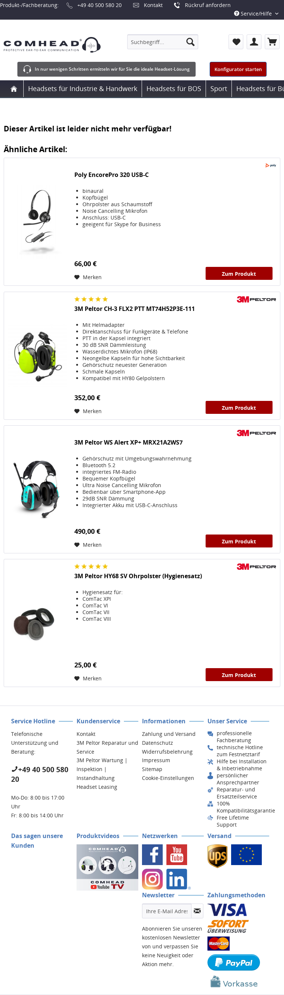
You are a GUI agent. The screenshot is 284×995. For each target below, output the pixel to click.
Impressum (156, 760)
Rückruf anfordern (208, 5)
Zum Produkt (239, 273)
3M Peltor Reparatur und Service (107, 747)
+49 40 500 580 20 (99, 5)
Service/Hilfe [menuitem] (253, 13)
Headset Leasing (97, 786)
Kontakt (153, 5)
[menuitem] (162, 41)
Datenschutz (157, 742)
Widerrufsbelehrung (167, 751)
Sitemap (152, 769)
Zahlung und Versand (169, 733)
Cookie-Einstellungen (168, 777)
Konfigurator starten (238, 69)
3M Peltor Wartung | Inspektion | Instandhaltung (102, 769)
